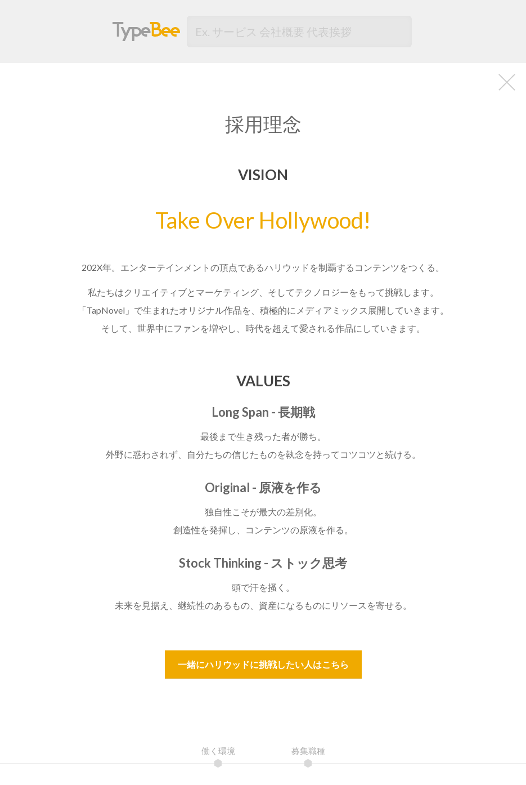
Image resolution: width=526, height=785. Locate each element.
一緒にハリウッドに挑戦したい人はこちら (263, 664)
